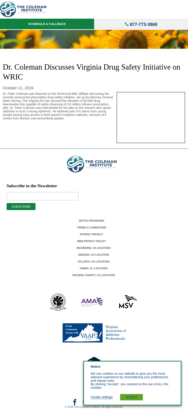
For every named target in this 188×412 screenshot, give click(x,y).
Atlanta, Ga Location (93, 261)
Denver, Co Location (93, 254)
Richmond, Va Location (93, 248)
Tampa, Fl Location (94, 268)
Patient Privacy (91, 234)
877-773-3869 (143, 24)
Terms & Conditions (91, 227)
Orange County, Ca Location (93, 275)
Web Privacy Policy (91, 241)
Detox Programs (91, 220)
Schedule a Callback (47, 24)
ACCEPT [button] (131, 397)
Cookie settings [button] (102, 397)
